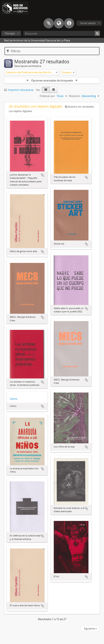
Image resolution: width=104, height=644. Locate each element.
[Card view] (46, 90)
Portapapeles (49, 23)
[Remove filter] (56, 72)
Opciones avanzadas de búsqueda (52, 80)
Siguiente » (90, 628)
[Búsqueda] (61, 33)
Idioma (59, 23)
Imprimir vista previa (18, 90)
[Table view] (53, 90)
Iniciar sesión (88, 23)
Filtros (13, 51)
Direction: (75, 96)
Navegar (10, 33)
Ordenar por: (47, 96)
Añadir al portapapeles (42, 175)
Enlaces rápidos (69, 23)
